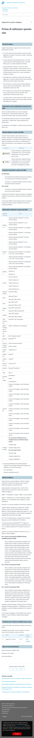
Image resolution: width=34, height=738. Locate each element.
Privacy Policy (5, 713)
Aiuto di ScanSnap (6, 709)
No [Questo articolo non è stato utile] (21, 669)
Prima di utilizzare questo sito (8, 703)
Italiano (4, 716)
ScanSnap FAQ (5, 711)
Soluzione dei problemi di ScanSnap (10, 7)
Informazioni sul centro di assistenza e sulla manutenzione (17, 678)
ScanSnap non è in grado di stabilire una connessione (15, 692)
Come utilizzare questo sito (9, 681)
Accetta (17, 733)
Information (5, 9)
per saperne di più (20, 725)
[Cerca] (17, 14)
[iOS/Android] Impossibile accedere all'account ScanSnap (16, 684)
